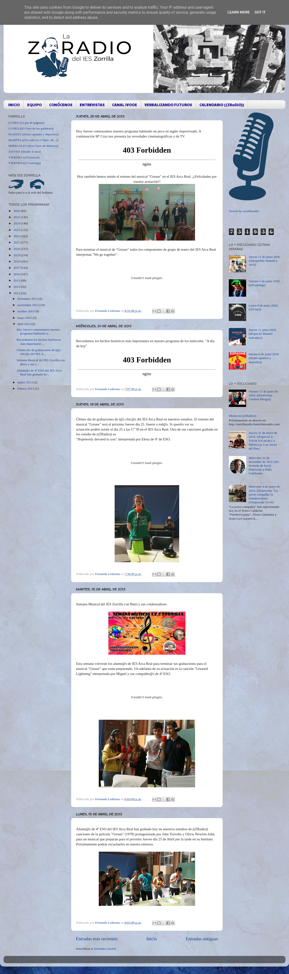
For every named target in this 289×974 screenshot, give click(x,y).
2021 (17, 242)
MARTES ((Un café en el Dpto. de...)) (33, 140)
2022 (17, 236)
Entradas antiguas (202, 938)
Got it (260, 12)
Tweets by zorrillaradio (244, 211)
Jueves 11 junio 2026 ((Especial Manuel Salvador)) (262, 333)
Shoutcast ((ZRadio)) (242, 416)
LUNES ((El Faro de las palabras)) (31, 128)
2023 (17, 230)
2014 (17, 286)
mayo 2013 (25, 318)
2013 (17, 293)
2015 (17, 280)
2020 (17, 249)
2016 (17, 274)
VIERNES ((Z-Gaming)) (24, 163)
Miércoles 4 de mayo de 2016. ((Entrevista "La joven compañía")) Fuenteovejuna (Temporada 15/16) (264, 494)
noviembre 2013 (28, 305)
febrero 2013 (26, 388)
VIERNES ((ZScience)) (23, 157)
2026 (17, 211)
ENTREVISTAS (92, 104)
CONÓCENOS (60, 104)
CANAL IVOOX (124, 104)
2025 (17, 217)
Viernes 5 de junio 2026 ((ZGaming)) (264, 283)
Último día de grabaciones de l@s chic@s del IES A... (39, 352)
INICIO (14, 104)
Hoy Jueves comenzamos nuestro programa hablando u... (38, 331)
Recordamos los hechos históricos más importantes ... (39, 341)
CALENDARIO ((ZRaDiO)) (221, 104)
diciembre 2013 (28, 299)
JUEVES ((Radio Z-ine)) (24, 151)
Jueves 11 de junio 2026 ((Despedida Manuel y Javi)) (264, 260)
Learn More (239, 12)
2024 (17, 223)
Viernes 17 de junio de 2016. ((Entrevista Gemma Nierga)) (263, 395)
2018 (17, 261)
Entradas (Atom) (105, 948)
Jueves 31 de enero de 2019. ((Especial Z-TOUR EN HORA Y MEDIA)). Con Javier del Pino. (263, 440)
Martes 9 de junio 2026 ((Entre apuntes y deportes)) (264, 358)
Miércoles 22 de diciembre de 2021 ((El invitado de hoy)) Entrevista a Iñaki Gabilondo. (264, 465)
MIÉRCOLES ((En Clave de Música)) (33, 146)
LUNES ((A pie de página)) (26, 122)
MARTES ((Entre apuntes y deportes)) (33, 134)
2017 (17, 267)
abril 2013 (24, 324)
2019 (17, 255)
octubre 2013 (26, 311)
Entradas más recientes (97, 938)
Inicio (151, 938)
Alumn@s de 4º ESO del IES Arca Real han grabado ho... (39, 372)
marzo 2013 (25, 382)
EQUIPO (34, 104)
